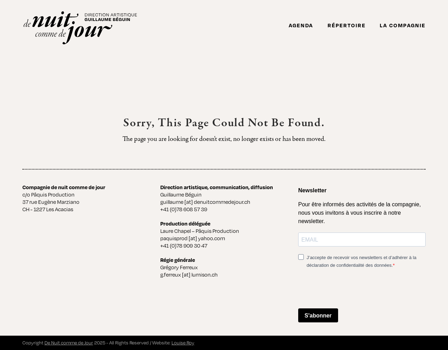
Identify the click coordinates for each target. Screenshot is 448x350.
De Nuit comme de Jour (68, 342)
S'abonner (318, 316)
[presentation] (351, 289)
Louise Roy (183, 342)
